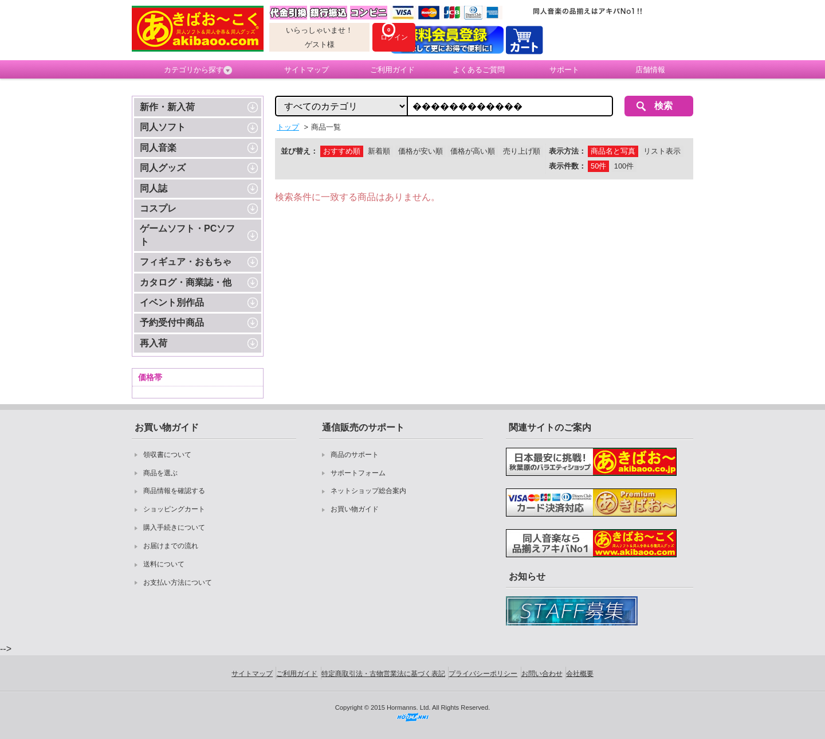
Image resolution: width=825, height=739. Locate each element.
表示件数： (567, 166)
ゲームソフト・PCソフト (187, 235)
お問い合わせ (542, 673)
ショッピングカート (174, 509)
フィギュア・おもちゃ (185, 262)
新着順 (379, 151)
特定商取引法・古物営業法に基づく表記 (383, 673)
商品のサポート (355, 455)
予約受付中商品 (172, 322)
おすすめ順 (341, 151)
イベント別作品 (172, 302)
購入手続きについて (174, 527)
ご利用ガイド (392, 69)
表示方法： (567, 151)
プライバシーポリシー (483, 673)
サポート (564, 69)
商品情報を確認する (174, 491)
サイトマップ (306, 69)
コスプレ (158, 208)
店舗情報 (650, 69)
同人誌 (153, 188)
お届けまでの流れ (170, 546)
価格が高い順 (472, 151)
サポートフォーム (358, 473)
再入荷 (153, 343)
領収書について (167, 455)
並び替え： (299, 151)
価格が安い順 (420, 151)
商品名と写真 (613, 151)
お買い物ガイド (355, 509)
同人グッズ (163, 168)
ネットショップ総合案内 (368, 491)
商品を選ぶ (160, 473)
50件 (598, 166)
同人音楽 (158, 148)
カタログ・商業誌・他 (185, 282)
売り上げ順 (521, 151)
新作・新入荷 (167, 107)
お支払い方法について (177, 582)
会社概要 (580, 673)
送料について (163, 564)
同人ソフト (163, 127)
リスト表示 (662, 151)
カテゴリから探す (198, 70)
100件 (624, 166)
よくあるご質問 (479, 69)
